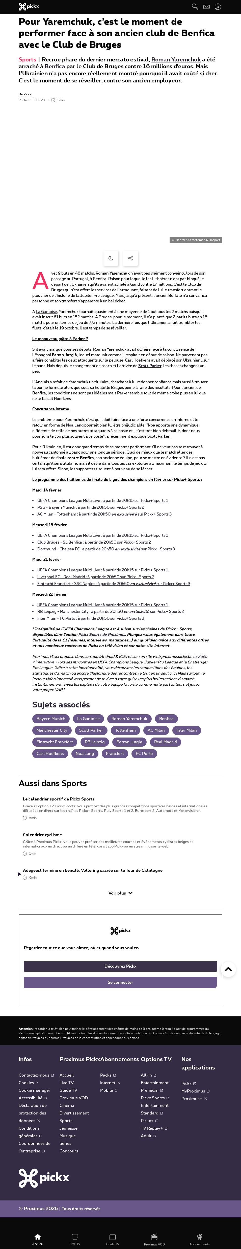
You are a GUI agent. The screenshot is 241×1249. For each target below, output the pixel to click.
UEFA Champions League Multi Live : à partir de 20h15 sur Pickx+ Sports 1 (102, 501)
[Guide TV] (113, 1240)
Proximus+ (194, 1113)
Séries (65, 1157)
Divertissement (74, 1127)
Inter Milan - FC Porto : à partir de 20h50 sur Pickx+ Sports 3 (90, 618)
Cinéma (67, 1120)
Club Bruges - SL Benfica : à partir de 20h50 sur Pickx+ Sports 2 (94, 542)
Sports (27, 59)
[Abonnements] (199, 1240)
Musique (68, 1150)
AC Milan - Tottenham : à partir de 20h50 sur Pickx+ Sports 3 (104, 514)
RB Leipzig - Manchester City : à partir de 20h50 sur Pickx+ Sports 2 (110, 612)
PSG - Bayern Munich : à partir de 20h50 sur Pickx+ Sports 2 (90, 507)
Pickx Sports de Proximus (101, 635)
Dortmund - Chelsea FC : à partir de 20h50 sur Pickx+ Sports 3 (106, 549)
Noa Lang (75, 425)
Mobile (108, 1104)
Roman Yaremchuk (176, 59)
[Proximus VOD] (154, 1240)
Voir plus (120, 907)
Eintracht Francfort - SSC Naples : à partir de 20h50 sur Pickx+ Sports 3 (113, 584)
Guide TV (68, 1104)
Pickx (188, 1098)
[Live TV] (75, 1240)
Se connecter (120, 996)
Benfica (55, 66)
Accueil (67, 1089)
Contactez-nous (36, 1089)
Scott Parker (150, 366)
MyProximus (195, 1105)
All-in (148, 1089)
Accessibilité (33, 1112)
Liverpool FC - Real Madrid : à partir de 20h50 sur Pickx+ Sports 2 (95, 577)
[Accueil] (37, 1240)
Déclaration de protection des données (33, 1127)
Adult (148, 1150)
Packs (108, 1089)
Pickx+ (149, 1135)
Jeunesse (68, 1142)
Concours (69, 1165)
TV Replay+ (154, 1142)
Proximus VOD (74, 1112)
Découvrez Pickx (120, 980)
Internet (110, 1097)
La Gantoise (46, 312)
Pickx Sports (155, 1112)
